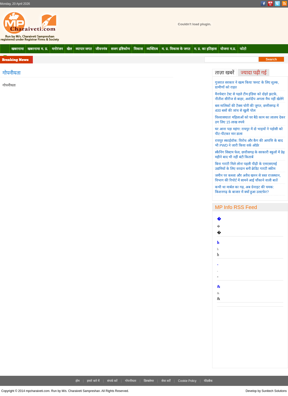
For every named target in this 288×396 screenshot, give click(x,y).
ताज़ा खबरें (224, 72)
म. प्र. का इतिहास (205, 49)
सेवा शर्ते (166, 381)
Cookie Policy (187, 381)
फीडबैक (208, 381)
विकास (138, 49)
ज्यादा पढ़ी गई (254, 72)
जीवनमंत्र (101, 49)
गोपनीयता (130, 381)
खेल (69, 49)
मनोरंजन (57, 49)
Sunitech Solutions (274, 391)
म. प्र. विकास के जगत (176, 49)
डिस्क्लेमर (149, 381)
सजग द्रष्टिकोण (120, 49)
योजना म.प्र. (228, 49)
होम (78, 381)
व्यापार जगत (84, 49)
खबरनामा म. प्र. (38, 49)
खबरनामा (17, 49)
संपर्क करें (112, 381)
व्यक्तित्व (152, 49)
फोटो (243, 49)
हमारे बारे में (93, 381)
